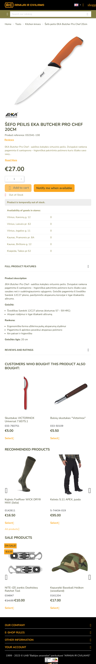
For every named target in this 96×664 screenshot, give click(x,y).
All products (13, 529)
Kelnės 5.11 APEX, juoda (65, 499)
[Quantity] (14, 179)
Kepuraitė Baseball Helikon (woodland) (67, 589)
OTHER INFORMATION (19, 640)
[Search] (50, 14)
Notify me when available (54, 188)
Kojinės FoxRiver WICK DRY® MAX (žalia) (23, 501)
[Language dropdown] (77, 5)
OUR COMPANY (15, 625)
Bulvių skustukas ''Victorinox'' (68, 418)
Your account (15, 647)
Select (10, 438)
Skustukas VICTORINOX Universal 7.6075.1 (19, 419)
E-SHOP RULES (15, 632)
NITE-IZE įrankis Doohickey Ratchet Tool (21, 589)
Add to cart (18, 188)
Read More (11, 160)
